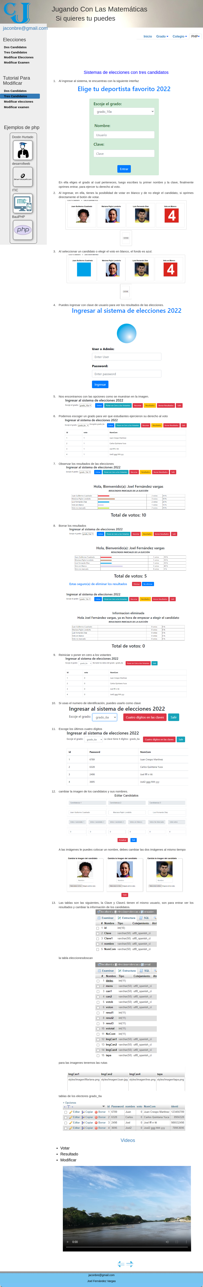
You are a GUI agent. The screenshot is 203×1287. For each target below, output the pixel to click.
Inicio (148, 36)
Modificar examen (16, 107)
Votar (65, 1148)
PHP (195, 36)
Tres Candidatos (15, 52)
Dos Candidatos (15, 47)
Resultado (69, 1154)
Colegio (180, 36)
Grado (162, 36)
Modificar (68, 1160)
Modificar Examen (16, 62)
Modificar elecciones (18, 101)
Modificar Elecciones (19, 57)
